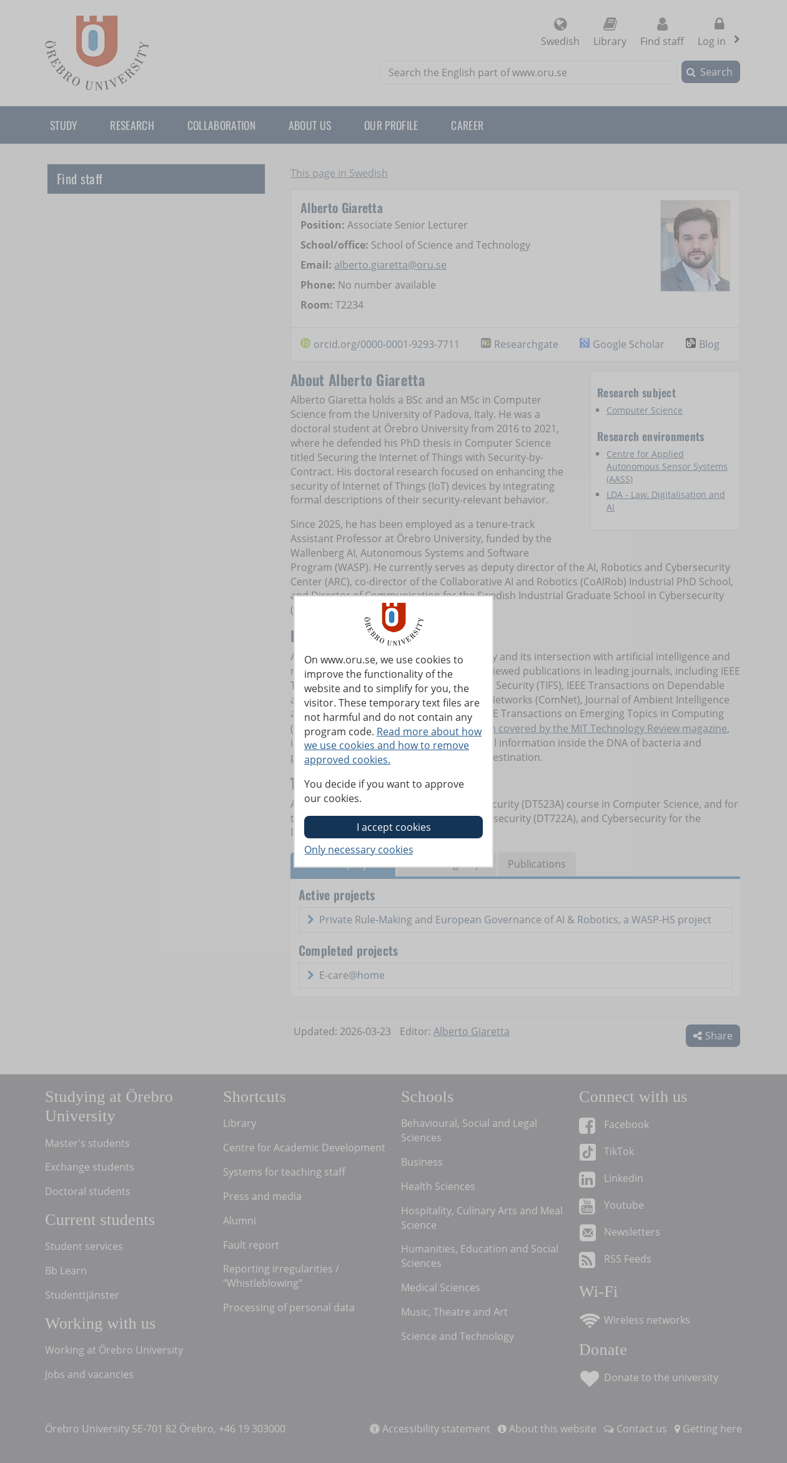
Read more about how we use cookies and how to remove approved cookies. (393, 746)
